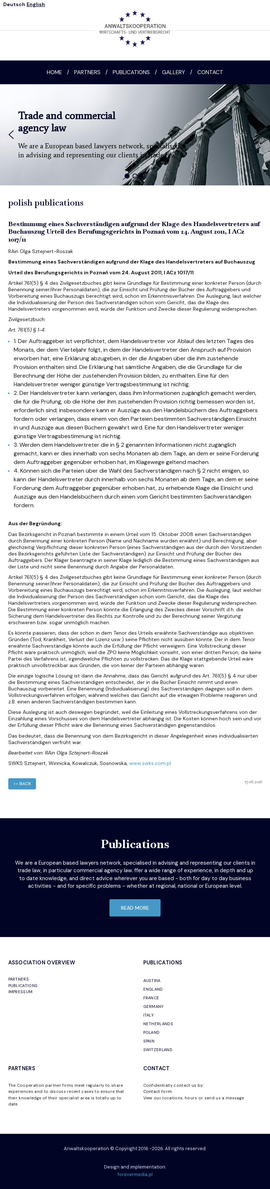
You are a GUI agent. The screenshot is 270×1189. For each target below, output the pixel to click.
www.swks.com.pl (150, 763)
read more (135, 908)
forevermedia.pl (135, 1174)
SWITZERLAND (158, 1049)
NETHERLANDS (158, 1023)
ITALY (148, 1015)
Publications (131, 72)
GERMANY (153, 1006)
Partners (87, 72)
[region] (135, 134)
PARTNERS (18, 979)
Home (54, 72)
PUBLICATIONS (23, 985)
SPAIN (149, 1041)
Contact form (157, 1091)
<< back (22, 784)
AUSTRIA (152, 980)
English (36, 4)
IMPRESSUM (20, 991)
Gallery (173, 72)
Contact (210, 72)
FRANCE (151, 997)
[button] (11, 134)
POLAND (151, 1032)
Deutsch (14, 4)
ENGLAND (153, 989)
